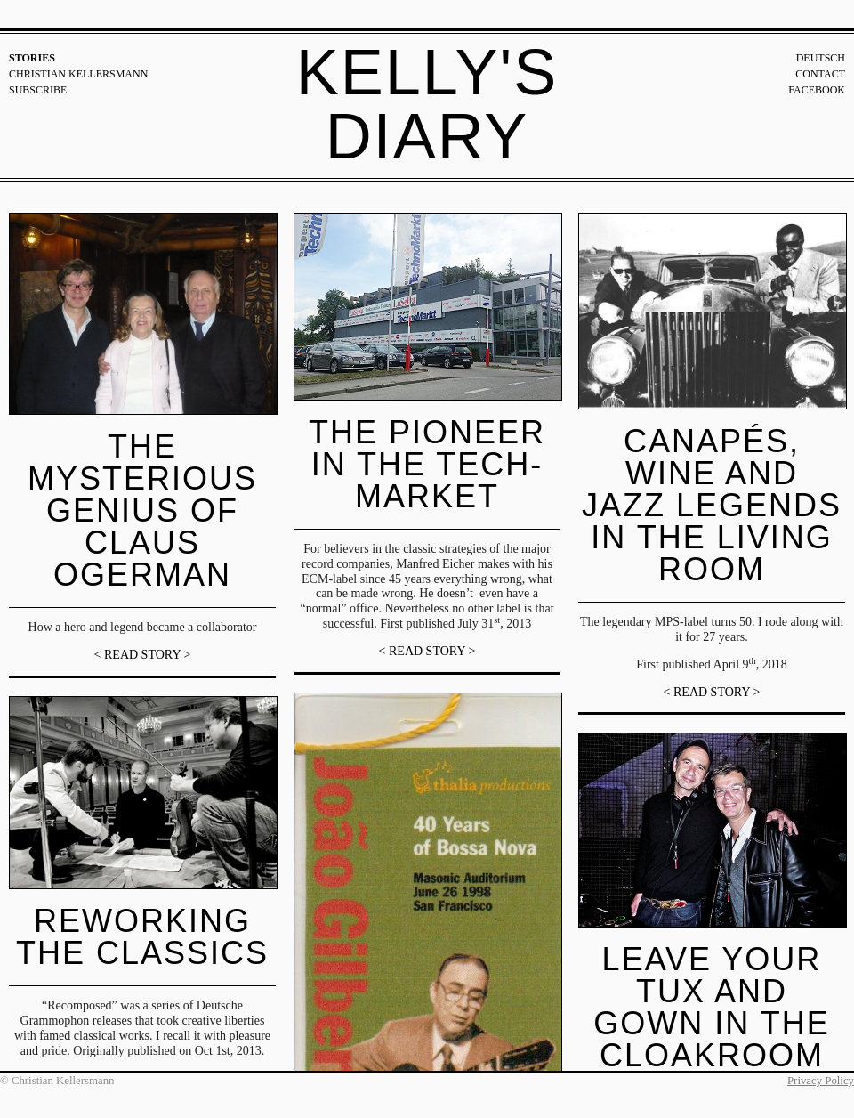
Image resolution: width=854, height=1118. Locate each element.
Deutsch (820, 58)
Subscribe (38, 90)
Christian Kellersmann (78, 74)
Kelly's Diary (427, 104)
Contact (820, 74)
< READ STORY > (142, 654)
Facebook (816, 90)
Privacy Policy (820, 1080)
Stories (32, 58)
